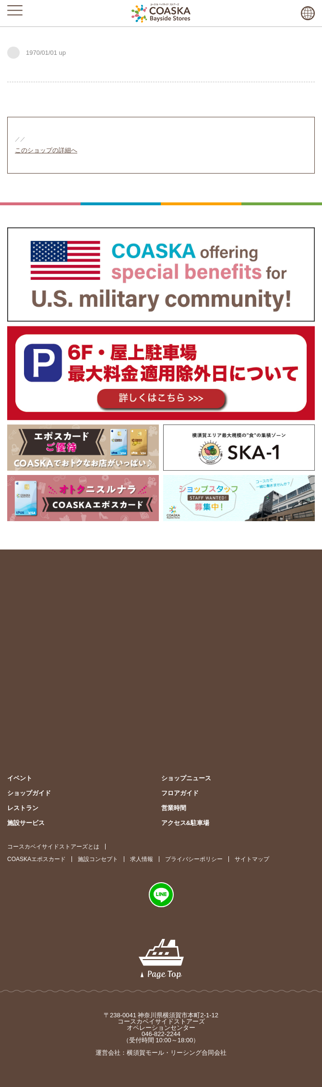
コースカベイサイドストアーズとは (53, 846)
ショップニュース (186, 778)
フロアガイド (180, 793)
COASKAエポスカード (36, 859)
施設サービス (26, 822)
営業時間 (173, 808)
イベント (19, 778)
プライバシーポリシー (194, 859)
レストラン (22, 808)
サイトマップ (252, 859)
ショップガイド (29, 793)
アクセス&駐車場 (185, 822)
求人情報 (141, 859)
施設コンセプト (98, 859)
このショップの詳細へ (46, 150)
